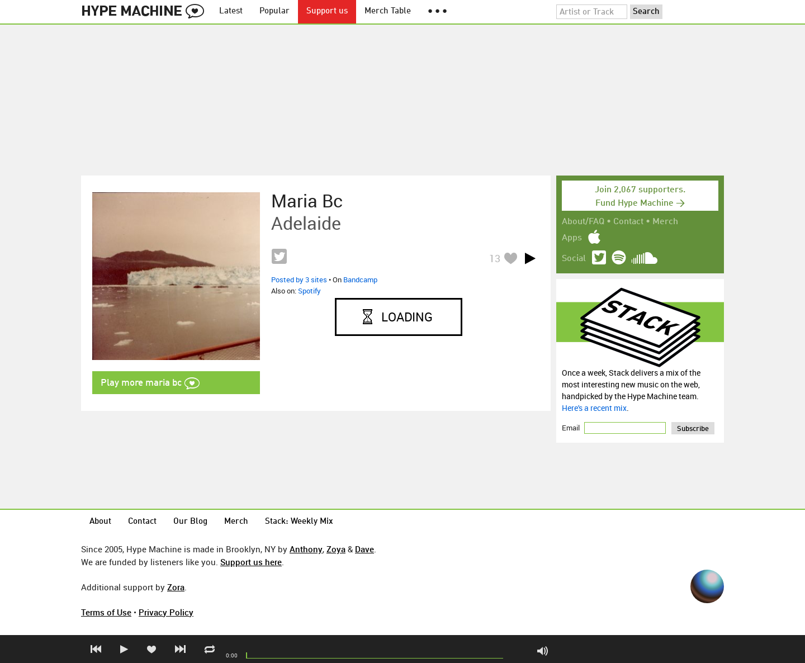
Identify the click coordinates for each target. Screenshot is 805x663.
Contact (628, 221)
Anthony (306, 549)
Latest (231, 11)
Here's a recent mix (594, 407)
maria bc (307, 201)
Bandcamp (360, 279)
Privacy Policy (166, 612)
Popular (274, 11)
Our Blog (190, 522)
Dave (364, 549)
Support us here (251, 561)
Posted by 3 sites (299, 279)
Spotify (309, 291)
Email (571, 428)
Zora (175, 587)
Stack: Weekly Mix (299, 522)
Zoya (335, 549)
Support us (327, 11)
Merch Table (387, 11)
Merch (665, 221)
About (100, 522)
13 (494, 258)
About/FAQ (583, 221)
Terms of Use (106, 612)
